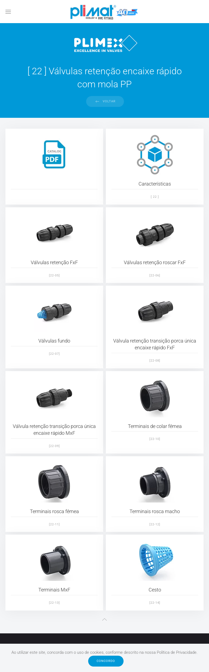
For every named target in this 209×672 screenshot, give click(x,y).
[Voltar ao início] (104, 11)
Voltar (108, 101)
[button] (8, 11)
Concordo (106, 661)
